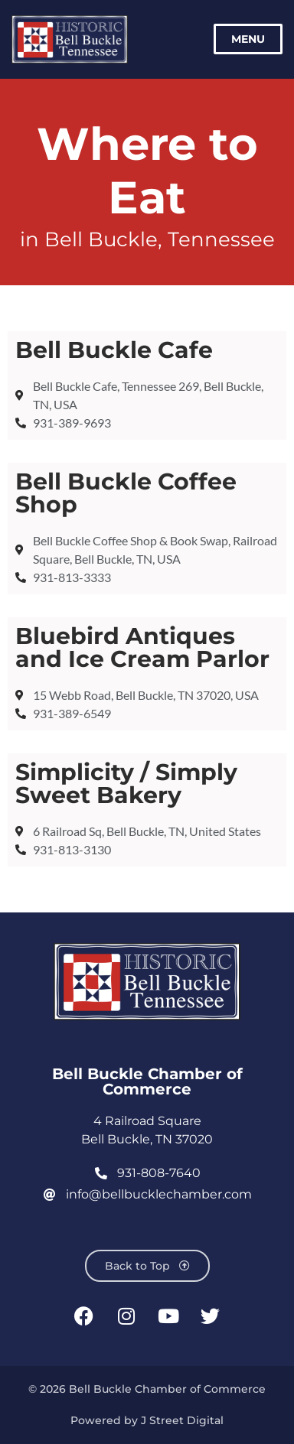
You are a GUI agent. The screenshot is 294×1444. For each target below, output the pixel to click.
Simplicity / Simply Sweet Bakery (126, 783)
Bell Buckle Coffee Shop (126, 493)
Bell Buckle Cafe (114, 350)
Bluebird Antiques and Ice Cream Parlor (142, 647)
